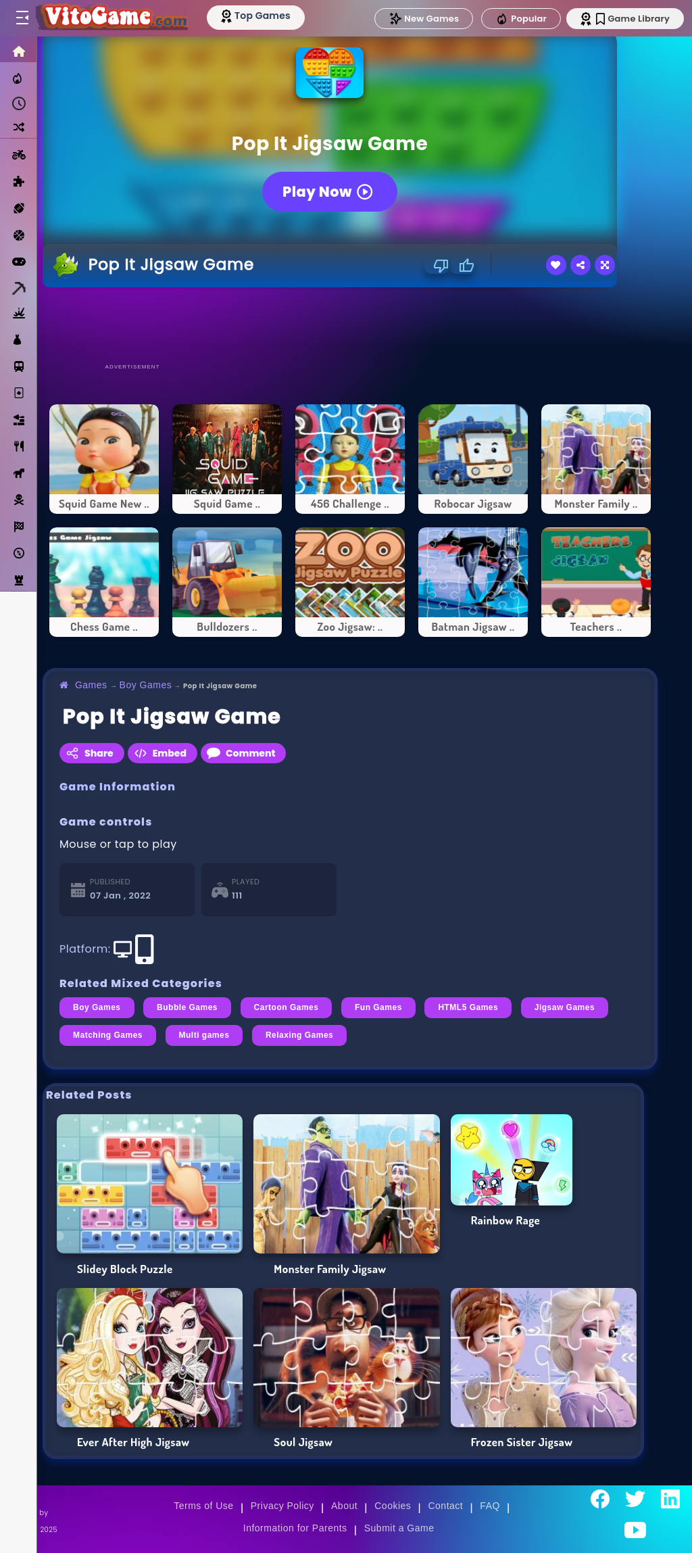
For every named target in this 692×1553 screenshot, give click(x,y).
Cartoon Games (286, 1007)
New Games (424, 18)
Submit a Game (399, 1528)
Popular (521, 18)
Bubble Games (187, 1007)
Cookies (392, 1505)
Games (91, 684)
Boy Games (146, 684)
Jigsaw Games (565, 1007)
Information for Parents (295, 1528)
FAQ (490, 1505)
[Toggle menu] (21, 18)
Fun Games (378, 1007)
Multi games (204, 1035)
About (344, 1505)
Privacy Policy (282, 1505)
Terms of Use (203, 1505)
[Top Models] (256, 15)
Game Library (633, 18)
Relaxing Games (299, 1035)
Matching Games (108, 1035)
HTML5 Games (468, 1007)
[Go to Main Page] (110, 18)
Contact (445, 1505)
